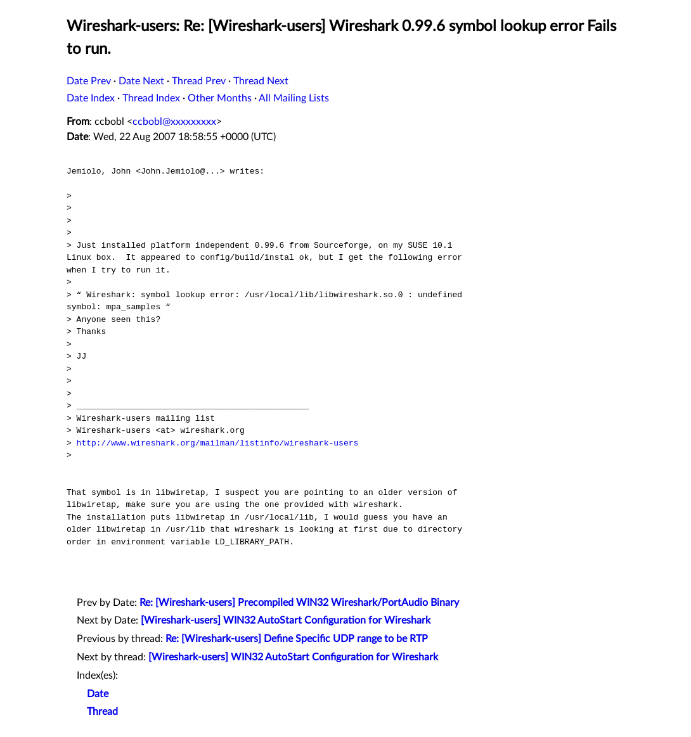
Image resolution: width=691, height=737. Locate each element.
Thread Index (151, 98)
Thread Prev (199, 81)
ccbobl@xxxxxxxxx (174, 122)
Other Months (220, 98)
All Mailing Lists (294, 98)
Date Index (91, 98)
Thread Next (260, 81)
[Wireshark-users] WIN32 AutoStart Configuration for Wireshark (285, 620)
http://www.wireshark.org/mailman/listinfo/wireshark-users (218, 443)
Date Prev (89, 81)
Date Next (141, 81)
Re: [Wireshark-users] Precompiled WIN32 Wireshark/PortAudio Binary (299, 603)
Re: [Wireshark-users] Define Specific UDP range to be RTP (296, 639)
